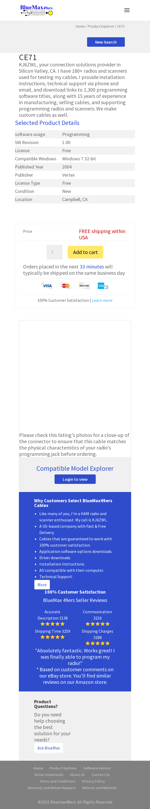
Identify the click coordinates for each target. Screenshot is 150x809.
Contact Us (101, 774)
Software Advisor (97, 768)
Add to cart (85, 252)
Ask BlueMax (49, 747)
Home (80, 26)
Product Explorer (101, 26)
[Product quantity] (54, 252)
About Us (77, 774)
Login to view (75, 479)
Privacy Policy (93, 781)
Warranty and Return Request (52, 787)
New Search (106, 42)
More (42, 584)
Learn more (102, 300)
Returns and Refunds (99, 787)
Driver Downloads (49, 774)
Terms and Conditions (57, 781)
